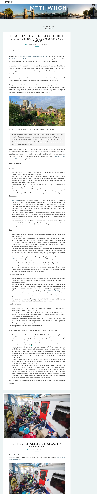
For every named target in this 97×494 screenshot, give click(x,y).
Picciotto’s (15, 200)
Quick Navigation (67, 2)
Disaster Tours (56, 2)
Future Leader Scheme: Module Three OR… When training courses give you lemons (37, 39)
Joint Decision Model (53, 291)
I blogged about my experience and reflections (34, 56)
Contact (77, 2)
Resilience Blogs (38, 2)
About (47, 2)
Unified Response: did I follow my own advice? (37, 445)
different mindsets (18, 259)
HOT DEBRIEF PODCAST (87, 2)
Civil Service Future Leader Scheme (19, 59)
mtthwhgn (9, 2)
